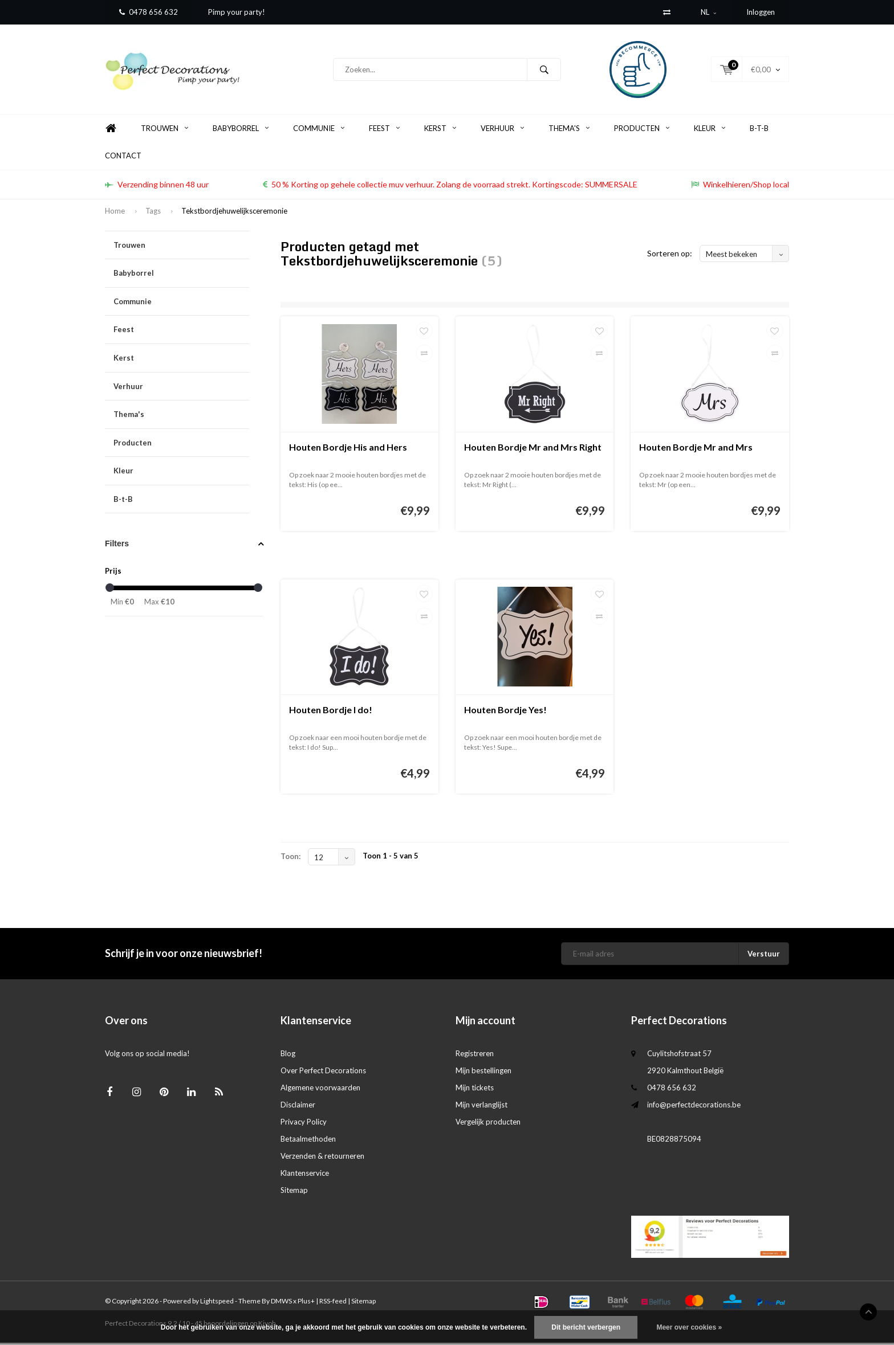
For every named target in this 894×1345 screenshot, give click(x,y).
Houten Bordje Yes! (505, 711)
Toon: (290, 858)
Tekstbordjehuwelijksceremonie (234, 213)
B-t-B (759, 130)
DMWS (281, 1303)
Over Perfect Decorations (323, 1072)
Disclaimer (298, 1106)
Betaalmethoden (308, 1141)
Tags (153, 213)
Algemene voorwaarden (320, 1089)
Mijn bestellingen (483, 1072)
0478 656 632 (148, 12)
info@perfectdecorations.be (694, 1106)
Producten (641, 130)
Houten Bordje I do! (330, 711)
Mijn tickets (475, 1089)
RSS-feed (333, 1303)
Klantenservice (305, 1175)
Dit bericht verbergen (585, 1327)
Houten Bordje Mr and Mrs (696, 449)
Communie (318, 130)
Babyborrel (241, 130)
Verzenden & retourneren (322, 1158)
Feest (384, 130)
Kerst (440, 130)
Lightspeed (217, 1303)
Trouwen (164, 130)
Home (111, 131)
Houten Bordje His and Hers (348, 449)
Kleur (709, 130)
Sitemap (294, 1192)
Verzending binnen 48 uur (157, 186)
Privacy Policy (304, 1124)
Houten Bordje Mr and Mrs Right (533, 449)
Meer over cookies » (689, 1327)
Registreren (475, 1055)
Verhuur (502, 130)
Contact (123, 157)
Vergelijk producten (488, 1124)
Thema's (569, 130)
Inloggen (760, 12)
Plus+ (306, 1303)
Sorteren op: (669, 255)
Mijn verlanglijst (481, 1106)
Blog (288, 1055)
